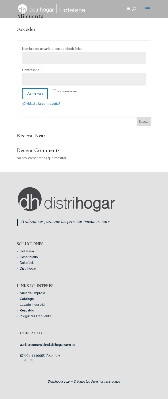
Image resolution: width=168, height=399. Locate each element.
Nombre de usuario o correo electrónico (61, 48)
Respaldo (27, 310)
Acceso (35, 93)
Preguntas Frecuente (35, 316)
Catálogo (27, 299)
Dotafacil (27, 263)
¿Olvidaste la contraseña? (40, 103)
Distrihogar (28, 268)
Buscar (144, 121)
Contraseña (40, 69)
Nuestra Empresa (33, 293)
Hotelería (27, 251)
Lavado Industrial (32, 304)
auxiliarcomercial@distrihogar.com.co (47, 344)
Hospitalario (29, 257)
